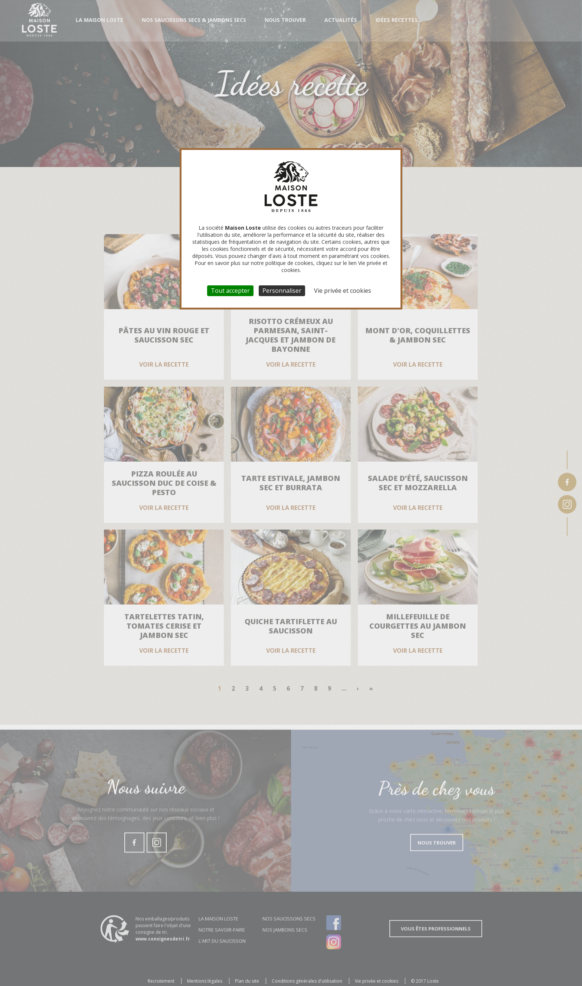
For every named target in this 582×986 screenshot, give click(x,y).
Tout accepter (230, 290)
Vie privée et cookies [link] (342, 290)
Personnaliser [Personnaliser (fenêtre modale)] (281, 290)
